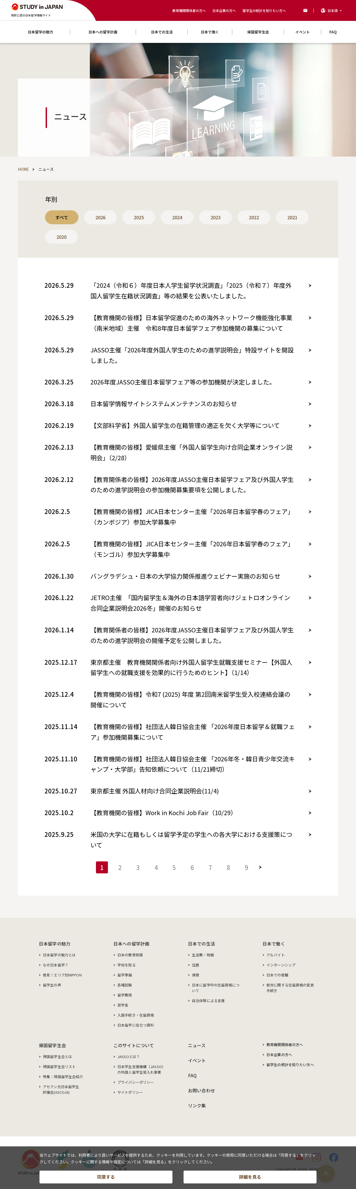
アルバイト (275, 954)
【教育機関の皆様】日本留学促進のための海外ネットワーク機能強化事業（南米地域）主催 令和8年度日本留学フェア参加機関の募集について (191, 322)
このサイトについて (133, 1045)
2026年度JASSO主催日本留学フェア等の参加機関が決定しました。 (182, 381)
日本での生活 (201, 943)
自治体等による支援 (208, 1000)
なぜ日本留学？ (55, 965)
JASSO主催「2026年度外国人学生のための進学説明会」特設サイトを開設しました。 (192, 355)
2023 (216, 217)
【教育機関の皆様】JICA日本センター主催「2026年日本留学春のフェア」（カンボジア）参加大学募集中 (192, 516)
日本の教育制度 (130, 954)
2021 (292, 217)
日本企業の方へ (224, 10)
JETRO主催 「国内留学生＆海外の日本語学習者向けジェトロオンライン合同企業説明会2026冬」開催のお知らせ (190, 602)
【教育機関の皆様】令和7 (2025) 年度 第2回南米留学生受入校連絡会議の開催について (190, 699)
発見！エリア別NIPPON (62, 975)
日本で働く (274, 943)
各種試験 (124, 985)
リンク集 (197, 1105)
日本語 (333, 10)
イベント (197, 1060)
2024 (177, 217)
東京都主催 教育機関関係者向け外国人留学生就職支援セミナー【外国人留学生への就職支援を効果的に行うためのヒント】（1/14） (191, 667)
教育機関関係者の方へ (189, 10)
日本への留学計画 (131, 943)
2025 (139, 217)
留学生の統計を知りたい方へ (264, 10)
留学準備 (124, 975)
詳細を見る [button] (250, 1176)
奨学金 (122, 1005)
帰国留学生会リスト (59, 1066)
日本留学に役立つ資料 (135, 1025)
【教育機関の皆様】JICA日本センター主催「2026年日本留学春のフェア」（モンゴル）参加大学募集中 (192, 549)
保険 (195, 975)
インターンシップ (280, 965)
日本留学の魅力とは (59, 954)
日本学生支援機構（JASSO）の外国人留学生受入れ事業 (141, 1069)
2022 (254, 217)
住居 (195, 965)
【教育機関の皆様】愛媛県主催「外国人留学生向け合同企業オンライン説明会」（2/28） (191, 452)
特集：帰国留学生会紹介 (63, 1076)
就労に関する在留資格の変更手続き (290, 987)
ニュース (197, 1045)
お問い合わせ (201, 1090)
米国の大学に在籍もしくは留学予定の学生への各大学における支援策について (191, 839)
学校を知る (126, 965)
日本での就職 (277, 975)
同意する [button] (106, 1176)
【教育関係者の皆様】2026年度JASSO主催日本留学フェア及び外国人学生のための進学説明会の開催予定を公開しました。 (192, 635)
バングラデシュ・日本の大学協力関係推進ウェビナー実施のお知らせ (185, 575)
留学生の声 (52, 985)
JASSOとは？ (128, 1056)
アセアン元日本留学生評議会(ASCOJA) (61, 1089)
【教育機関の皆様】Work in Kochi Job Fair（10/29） (163, 812)
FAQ (192, 1075)
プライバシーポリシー (135, 1082)
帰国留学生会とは (57, 1056)
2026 (100, 217)
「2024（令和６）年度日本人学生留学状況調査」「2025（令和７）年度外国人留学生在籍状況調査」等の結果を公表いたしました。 (190, 290)
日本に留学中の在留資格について (215, 987)
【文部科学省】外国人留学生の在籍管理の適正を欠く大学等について (185, 425)
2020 (61, 236)
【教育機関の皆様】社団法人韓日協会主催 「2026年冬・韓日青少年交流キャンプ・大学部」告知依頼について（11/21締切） (192, 764)
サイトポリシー (130, 1092)
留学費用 (124, 995)
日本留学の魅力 (54, 943)
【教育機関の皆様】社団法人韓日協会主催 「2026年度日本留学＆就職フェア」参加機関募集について (192, 731)
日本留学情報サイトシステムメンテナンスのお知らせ (163, 403)
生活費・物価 (203, 954)
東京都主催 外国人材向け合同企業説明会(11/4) (154, 790)
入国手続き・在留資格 (135, 1015)
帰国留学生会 (52, 1045)
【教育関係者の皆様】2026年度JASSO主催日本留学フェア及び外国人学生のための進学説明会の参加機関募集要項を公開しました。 (192, 484)
